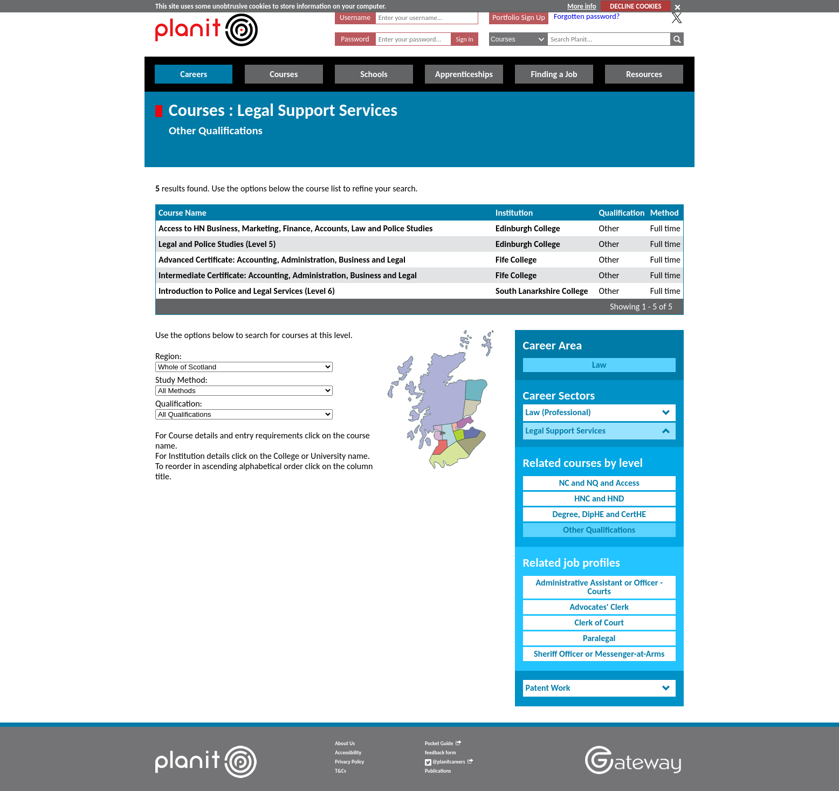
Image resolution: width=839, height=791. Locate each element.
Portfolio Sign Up (518, 17)
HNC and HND (599, 498)
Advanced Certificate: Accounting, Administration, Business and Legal (282, 260)
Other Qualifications (599, 530)
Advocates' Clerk (599, 607)
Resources (644, 74)
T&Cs (340, 771)
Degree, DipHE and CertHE (599, 514)
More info (581, 6)
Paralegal (599, 638)
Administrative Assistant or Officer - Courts (599, 586)
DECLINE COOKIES (635, 6)
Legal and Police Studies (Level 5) (217, 244)
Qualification (622, 213)
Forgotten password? (587, 16)
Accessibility (348, 752)
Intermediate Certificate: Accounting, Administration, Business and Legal (288, 275)
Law (599, 365)
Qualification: (178, 403)
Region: (168, 356)
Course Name (183, 213)
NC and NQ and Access (599, 483)
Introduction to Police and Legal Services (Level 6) (247, 291)
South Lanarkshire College (542, 291)
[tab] (599, 412)
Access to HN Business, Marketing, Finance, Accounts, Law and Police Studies (295, 228)
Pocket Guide (443, 743)
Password (355, 39)
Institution (514, 213)
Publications (438, 771)
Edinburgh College (528, 228)
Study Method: (181, 380)
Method (664, 213)
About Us (345, 743)
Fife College (516, 260)
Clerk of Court (599, 622)
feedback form (440, 752)
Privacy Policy (349, 762)
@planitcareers (449, 762)
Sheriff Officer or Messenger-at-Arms (599, 654)
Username (355, 17)
